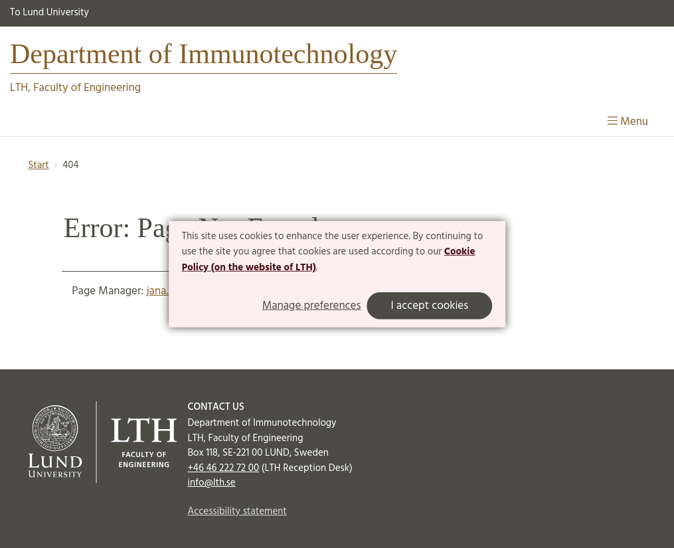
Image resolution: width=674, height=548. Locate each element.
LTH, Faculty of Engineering (75, 88)
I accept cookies (429, 306)
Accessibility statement (237, 511)
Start (39, 165)
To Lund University (49, 13)
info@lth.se (212, 483)
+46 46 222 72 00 (224, 468)
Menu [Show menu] (628, 122)
